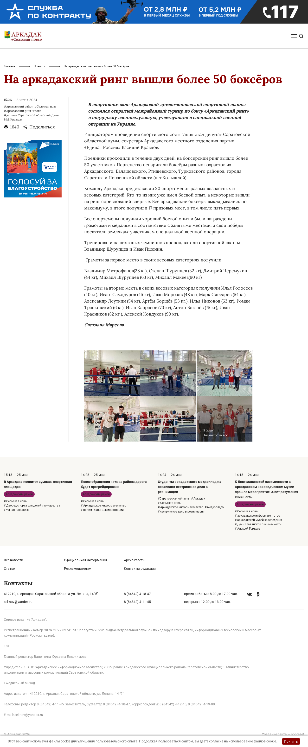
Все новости (13, 560)
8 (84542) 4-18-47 (137, 594)
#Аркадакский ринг (17, 111)
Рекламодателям (77, 568)
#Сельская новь (45, 106)
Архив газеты (134, 560)
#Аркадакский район (18, 106)
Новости (39, 66)
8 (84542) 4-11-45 (137, 602)
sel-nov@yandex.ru (18, 602)
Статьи (9, 568)
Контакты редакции (140, 568)
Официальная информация (85, 560)
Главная (9, 66)
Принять (291, 741)
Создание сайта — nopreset (283, 734)
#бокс (36, 111)
